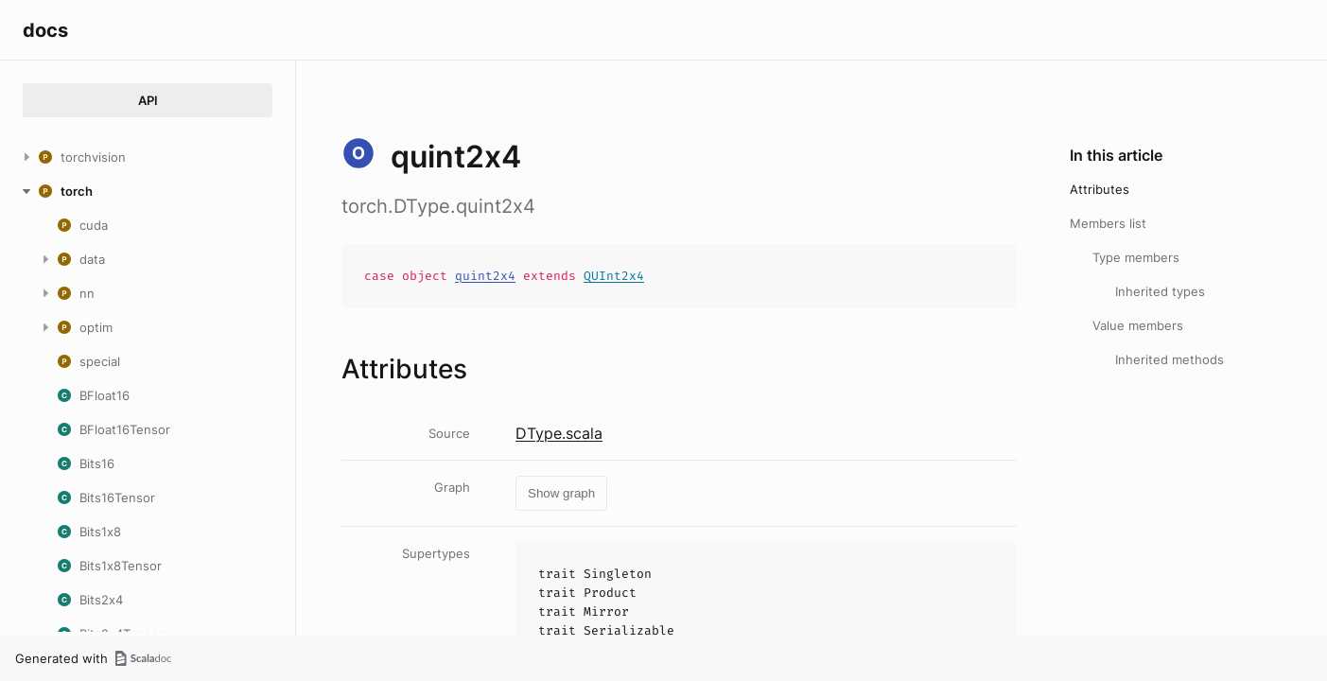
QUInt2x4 (614, 276)
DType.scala (558, 433)
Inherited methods (1169, 359)
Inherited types (1160, 291)
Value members (1137, 325)
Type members (1135, 257)
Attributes (1099, 189)
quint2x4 (485, 276)
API (148, 100)
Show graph (561, 493)
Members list (1108, 223)
